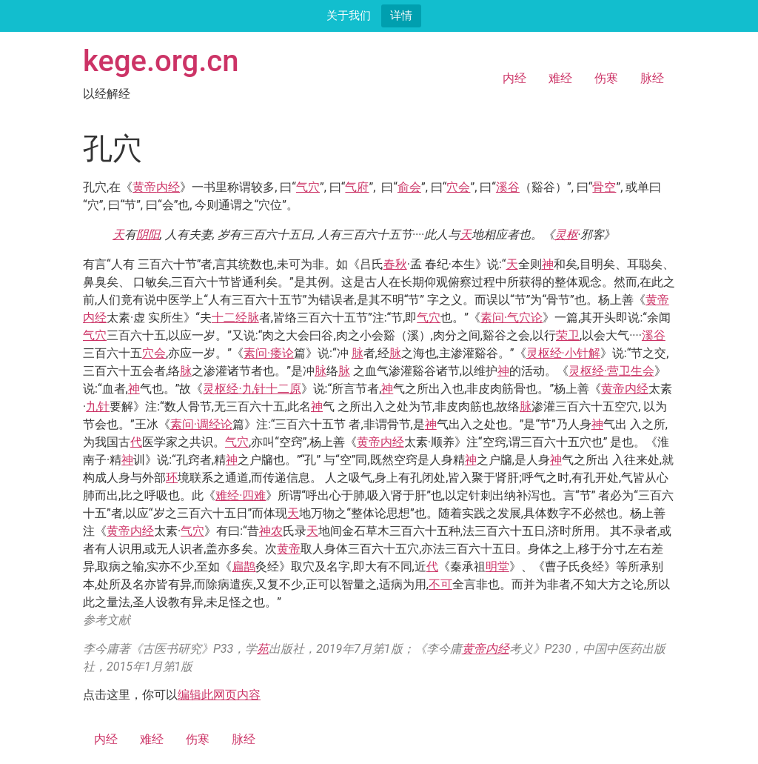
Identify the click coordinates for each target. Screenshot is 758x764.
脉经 (652, 78)
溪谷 (508, 187)
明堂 (497, 566)
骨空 (604, 187)
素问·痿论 (269, 353)
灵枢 (565, 234)
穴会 (458, 187)
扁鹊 (243, 566)
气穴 (308, 187)
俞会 (409, 187)
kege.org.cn (161, 61)
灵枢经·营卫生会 (611, 371)
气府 (357, 187)
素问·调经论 (201, 424)
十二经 (229, 317)
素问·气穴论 (511, 317)
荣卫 (568, 335)
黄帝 (144, 187)
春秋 (395, 264)
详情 (401, 15)
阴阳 (148, 234)
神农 (271, 531)
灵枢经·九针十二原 (252, 389)
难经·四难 (240, 495)
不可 (440, 584)
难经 (560, 78)
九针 (98, 406)
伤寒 (606, 78)
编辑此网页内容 (219, 695)
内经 (514, 78)
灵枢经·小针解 (563, 353)
